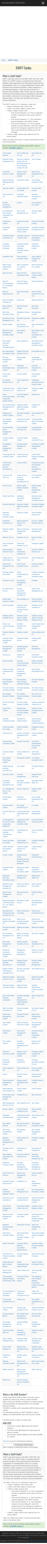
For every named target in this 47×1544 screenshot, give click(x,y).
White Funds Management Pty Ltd (22, 1363)
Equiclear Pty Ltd (22, 537)
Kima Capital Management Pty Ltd (37, 799)
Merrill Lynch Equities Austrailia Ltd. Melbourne (23, 921)
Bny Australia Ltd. (23, 341)
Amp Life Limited (8, 188)
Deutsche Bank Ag (9, 504)
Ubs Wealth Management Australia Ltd (7, 1324)
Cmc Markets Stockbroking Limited (7, 421)
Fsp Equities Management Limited (21, 583)
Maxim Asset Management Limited (7, 894)
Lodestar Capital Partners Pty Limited (22, 849)
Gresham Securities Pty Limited (21, 626)
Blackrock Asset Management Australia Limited (8, 333)
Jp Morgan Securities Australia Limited (23, 783)
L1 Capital (35, 805)
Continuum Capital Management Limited (38, 446)
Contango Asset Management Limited (22, 446)
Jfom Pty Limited (8, 774)
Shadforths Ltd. (22, 1181)
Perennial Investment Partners (6, 1062)
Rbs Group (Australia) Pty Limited (7, 1132)
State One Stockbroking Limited (36, 1227)
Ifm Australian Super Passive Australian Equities (23, 682)
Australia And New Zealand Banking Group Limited (23, 230)
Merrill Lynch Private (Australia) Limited (38, 921)
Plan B (5, 1074)
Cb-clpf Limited (22, 374)
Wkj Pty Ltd (6, 1380)
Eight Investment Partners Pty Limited (22, 523)
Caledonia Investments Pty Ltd (22, 368)
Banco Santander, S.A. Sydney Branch (23, 267)
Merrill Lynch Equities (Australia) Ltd (9, 921)
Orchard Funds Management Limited (37, 1025)
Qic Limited (35, 1103)
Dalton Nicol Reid (8, 496)
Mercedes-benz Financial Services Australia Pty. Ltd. (9, 913)
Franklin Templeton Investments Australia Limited (38, 574)
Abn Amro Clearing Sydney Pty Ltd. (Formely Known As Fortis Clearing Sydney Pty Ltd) (23, 163)
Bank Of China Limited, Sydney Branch (37, 275)
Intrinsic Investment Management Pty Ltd (23, 735)
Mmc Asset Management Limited (7, 944)
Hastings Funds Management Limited (8, 640)
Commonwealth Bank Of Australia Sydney (37, 421)
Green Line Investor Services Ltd (8, 626)
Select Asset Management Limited (21, 1175)
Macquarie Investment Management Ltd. (37, 870)
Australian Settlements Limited (36, 246)
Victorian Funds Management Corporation (37, 1341)
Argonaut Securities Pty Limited (36, 197)
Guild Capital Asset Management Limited (38, 626)
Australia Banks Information (13, 3)
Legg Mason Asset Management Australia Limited (23, 822)
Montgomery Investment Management (21, 952)
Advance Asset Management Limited (22, 174)
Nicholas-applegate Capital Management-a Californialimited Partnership (23, 1000)
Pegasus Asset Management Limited (22, 1054)
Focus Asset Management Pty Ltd (8, 566)
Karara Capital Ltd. (23, 789)
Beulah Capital (7, 324)
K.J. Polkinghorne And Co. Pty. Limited (8, 791)
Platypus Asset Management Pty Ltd (22, 1083)
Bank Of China (7, 273)
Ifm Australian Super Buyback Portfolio (8, 682)
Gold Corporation (8, 605)
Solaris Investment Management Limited (38, 1200)
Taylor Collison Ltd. (23, 1270)
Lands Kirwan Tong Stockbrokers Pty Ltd (23, 814)
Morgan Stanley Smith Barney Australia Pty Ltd (8, 971)
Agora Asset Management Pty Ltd (37, 174)
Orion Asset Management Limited (21, 1033)
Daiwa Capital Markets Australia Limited (22, 488)
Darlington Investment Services (20, 498)
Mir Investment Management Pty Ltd (8, 936)
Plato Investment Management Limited (8, 1083)
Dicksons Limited (22, 512)
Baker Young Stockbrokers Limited (7, 267)
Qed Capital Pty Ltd (23, 1103)
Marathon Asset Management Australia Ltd (8, 886)
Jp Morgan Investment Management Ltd (8, 783)
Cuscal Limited (22, 463)
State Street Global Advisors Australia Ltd (38, 1235)
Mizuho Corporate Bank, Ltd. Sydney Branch (23, 936)
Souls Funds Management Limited (7, 1208)
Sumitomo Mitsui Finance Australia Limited (37, 1246)
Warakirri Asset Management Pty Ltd (37, 1349)
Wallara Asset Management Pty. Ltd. (23, 1349)
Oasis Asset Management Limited (7, 1016)
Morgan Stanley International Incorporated (22, 963)
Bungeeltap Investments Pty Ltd (37, 360)
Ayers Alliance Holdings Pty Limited (36, 259)
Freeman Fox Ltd (8, 580)
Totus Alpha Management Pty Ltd (37, 1302)
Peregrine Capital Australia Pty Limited (37, 1054)
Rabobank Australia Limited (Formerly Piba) (23, 1117)
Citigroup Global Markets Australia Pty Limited (22, 407)
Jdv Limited (21, 766)
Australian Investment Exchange (6, 246)
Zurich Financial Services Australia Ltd (23, 1382)
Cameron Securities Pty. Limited (36, 368)
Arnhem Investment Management (7, 205)
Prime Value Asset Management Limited (9, 1097)
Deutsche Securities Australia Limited (8, 515)
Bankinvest (20, 300)
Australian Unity (8, 256)
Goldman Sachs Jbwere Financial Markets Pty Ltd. (37, 618)
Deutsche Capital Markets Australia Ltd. (22, 506)
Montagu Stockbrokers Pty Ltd (37, 944)
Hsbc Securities (8, 661)
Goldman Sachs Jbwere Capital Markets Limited (22, 618)
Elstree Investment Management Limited (23, 531)
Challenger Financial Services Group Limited (38, 382)
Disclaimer (33, 1541)
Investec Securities (23, 741)
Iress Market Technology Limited (7, 760)
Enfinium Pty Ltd (8, 537)
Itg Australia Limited (23, 758)
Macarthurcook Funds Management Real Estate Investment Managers (23, 859)
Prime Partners (37, 1088)
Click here (6, 1441)
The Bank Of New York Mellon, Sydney (23, 1279)
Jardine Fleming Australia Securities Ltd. (8, 768)
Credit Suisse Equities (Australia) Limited (38, 457)
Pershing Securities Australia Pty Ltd (38, 1062)
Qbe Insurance (37, 1095)
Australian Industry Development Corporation (38, 238)
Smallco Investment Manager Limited (8, 1192)
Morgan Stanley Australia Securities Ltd (8, 963)
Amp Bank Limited (23, 180)
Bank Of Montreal (37, 281)
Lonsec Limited (8, 855)
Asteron (19, 202)
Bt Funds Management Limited (7, 360)
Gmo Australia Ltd (23, 599)
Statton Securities (8, 1243)
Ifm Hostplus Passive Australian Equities (23, 696)
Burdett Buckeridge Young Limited (9, 368)
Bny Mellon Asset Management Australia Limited (37, 343)
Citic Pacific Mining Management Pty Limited (9, 407)
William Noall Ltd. (8, 1369)
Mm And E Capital (38, 933)
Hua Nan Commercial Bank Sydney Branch (23, 663)
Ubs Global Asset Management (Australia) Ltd (22, 1316)
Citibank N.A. (36, 394)
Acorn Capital (36, 159)
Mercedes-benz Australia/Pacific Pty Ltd (37, 903)
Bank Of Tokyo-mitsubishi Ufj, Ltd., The (38, 294)
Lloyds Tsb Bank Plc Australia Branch (8, 849)
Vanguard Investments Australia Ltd (21, 1332)
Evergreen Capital (38, 543)
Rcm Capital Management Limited (36, 1132)
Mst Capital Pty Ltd (38, 969)
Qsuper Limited (8, 1109)
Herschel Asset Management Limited (7, 649)
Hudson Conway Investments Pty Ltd (8, 671)
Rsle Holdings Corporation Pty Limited (8, 1157)
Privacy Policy (42, 1541)
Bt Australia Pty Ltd (38, 351)
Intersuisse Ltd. (8, 733)
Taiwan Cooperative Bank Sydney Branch (23, 1264)
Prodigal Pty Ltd (22, 1095)
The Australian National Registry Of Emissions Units (9, 1279)
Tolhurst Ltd (21, 1299)
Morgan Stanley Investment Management (37, 963)
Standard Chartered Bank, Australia (8, 1227)
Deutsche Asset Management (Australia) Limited (38, 498)
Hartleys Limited (22, 632)
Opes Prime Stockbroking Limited (36, 1016)
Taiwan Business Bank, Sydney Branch (8, 1264)
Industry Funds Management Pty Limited (37, 710)
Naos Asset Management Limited (21, 979)
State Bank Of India (23, 1225)
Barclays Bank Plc (38, 300)
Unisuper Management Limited (36, 1324)
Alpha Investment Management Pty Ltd (8, 182)
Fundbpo (35, 580)
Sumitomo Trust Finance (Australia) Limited (9, 1256)
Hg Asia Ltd (6, 655)
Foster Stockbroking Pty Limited (22, 574)
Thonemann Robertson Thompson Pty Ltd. (23, 1293)
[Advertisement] (23, 32)
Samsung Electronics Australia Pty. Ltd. (37, 1157)
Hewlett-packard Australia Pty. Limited (22, 649)
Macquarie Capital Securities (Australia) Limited (23, 870)
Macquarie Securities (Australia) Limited (9, 878)
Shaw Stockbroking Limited (36, 1183)
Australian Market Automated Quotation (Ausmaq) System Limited (23, 248)
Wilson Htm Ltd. (37, 1369)
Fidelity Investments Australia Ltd (21, 552)
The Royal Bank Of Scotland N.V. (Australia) (9, 1293)
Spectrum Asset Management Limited (8, 1216)
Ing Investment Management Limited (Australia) (38, 721)
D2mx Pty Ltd (7, 485)
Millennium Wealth (38, 927)
